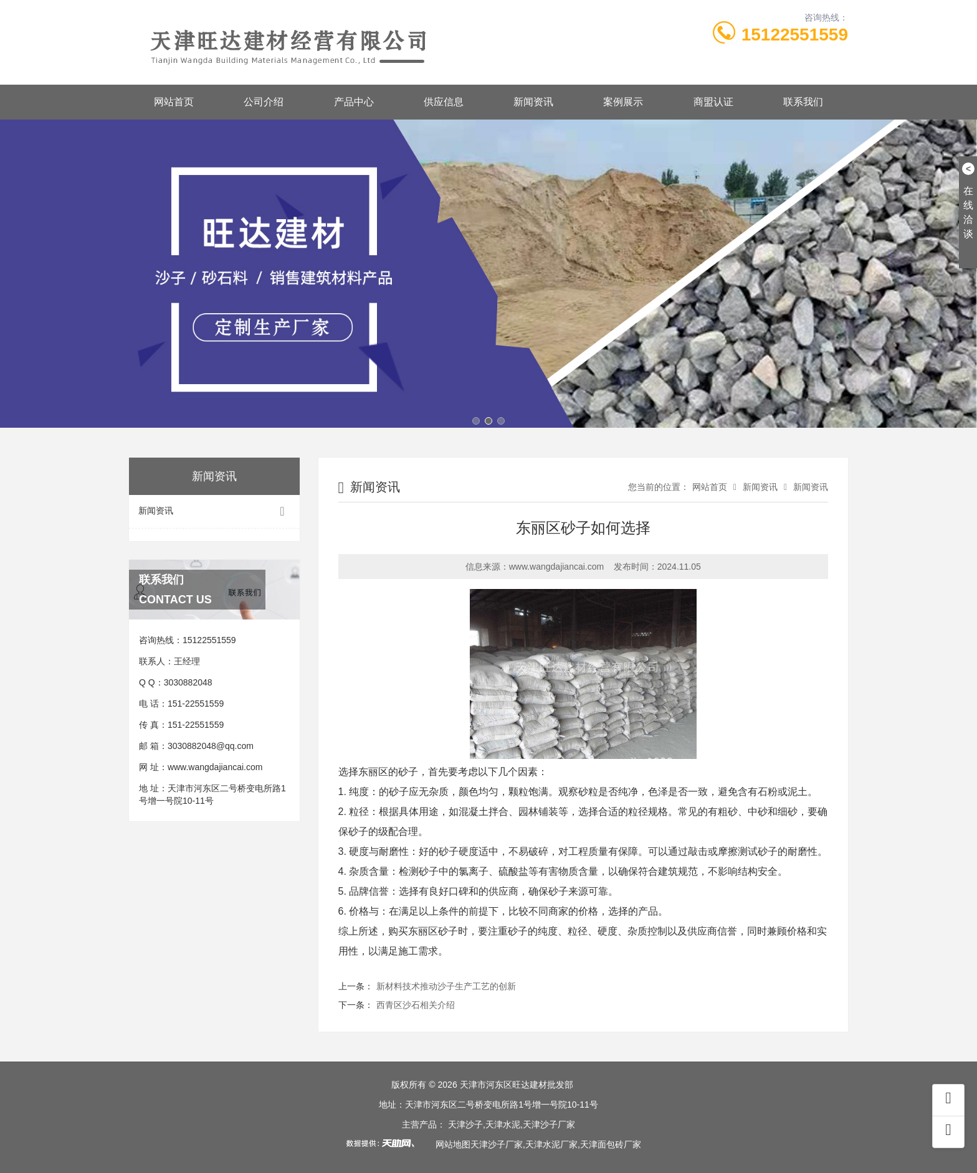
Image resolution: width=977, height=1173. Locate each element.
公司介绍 (264, 102)
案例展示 (623, 102)
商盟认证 (713, 102)
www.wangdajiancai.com (215, 767)
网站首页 (174, 102)
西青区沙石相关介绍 (415, 1005)
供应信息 (444, 102)
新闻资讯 (533, 102)
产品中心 (354, 102)
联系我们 (803, 102)
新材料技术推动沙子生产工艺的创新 (446, 986)
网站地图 (453, 1144)
